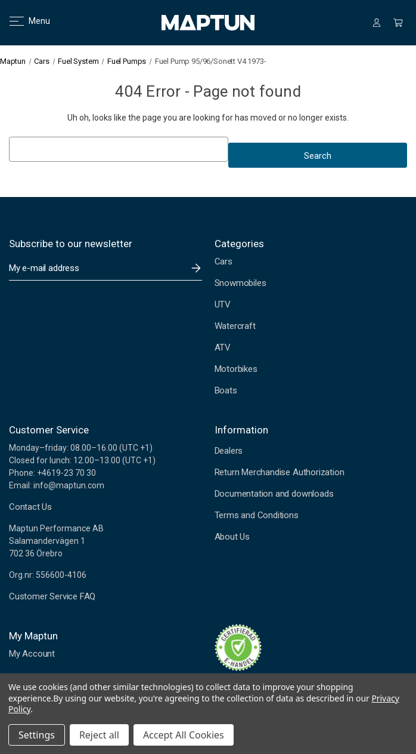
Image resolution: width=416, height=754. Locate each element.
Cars (223, 261)
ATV (223, 347)
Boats (226, 390)
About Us (232, 536)
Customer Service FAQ (52, 596)
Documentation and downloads (274, 493)
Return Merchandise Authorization (279, 472)
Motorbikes (236, 369)
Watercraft (235, 326)
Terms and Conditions (257, 515)
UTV (223, 304)
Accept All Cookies (183, 734)
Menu (22, 21)
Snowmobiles (240, 283)
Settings (36, 734)
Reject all (99, 734)
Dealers (229, 450)
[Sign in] (376, 22)
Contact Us (30, 506)
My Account (32, 653)
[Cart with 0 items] (398, 23)
